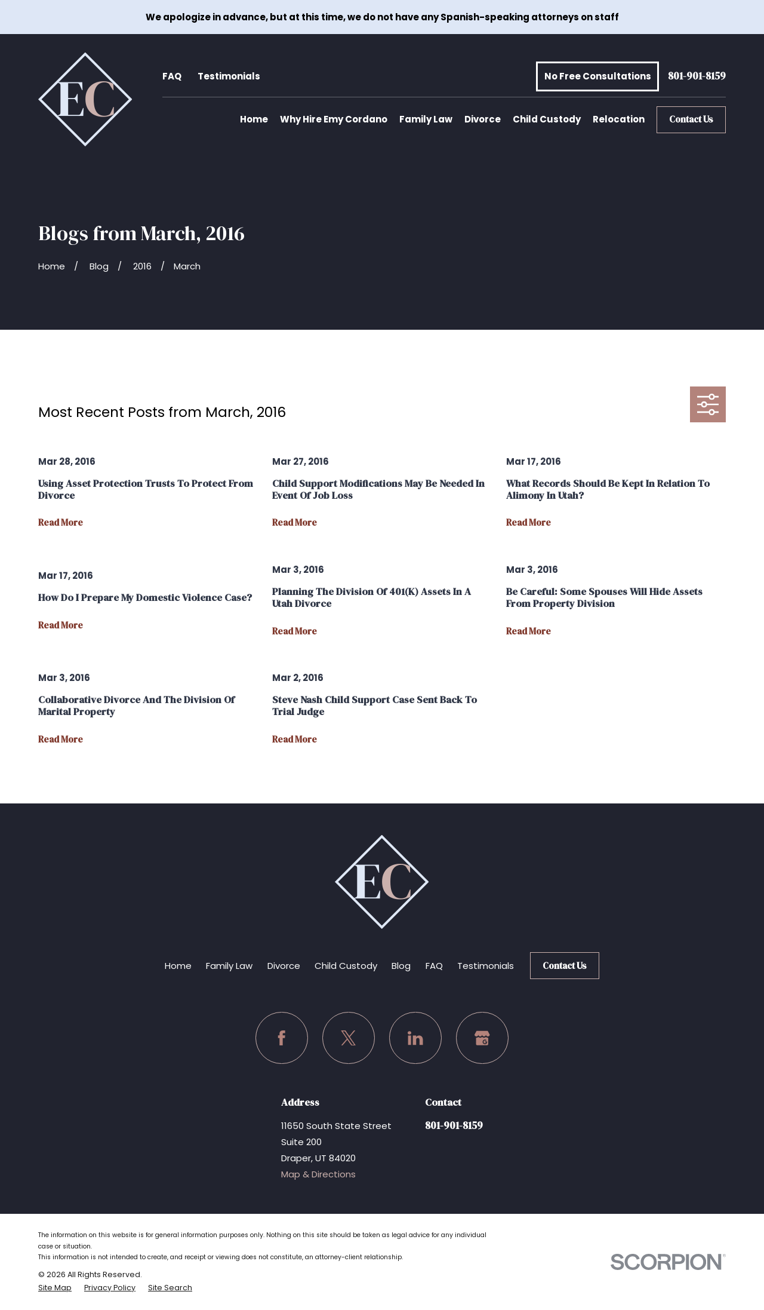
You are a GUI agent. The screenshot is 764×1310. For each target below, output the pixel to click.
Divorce (283, 965)
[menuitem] (55, 1288)
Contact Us (691, 119)
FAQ (171, 76)
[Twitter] (348, 1038)
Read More (60, 523)
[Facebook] (281, 1038)
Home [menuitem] (254, 119)
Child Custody (346, 965)
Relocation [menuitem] (619, 119)
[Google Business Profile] (482, 1038)
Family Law (229, 965)
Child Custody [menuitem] (547, 119)
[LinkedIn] (415, 1038)
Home (178, 965)
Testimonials (229, 76)
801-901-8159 (697, 77)
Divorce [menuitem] (482, 119)
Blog (401, 965)
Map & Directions (318, 1174)
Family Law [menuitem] (425, 119)
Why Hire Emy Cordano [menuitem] (333, 119)
